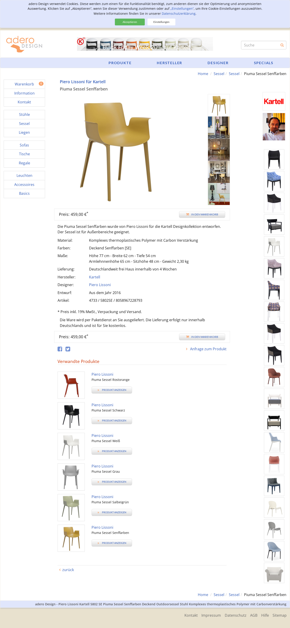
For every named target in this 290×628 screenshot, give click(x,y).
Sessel (219, 73)
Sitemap (280, 614)
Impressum (208, 614)
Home (203, 73)
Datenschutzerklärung (179, 13)
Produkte (120, 63)
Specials (263, 63)
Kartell (94, 276)
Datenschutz (233, 614)
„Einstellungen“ (182, 8)
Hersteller (169, 63)
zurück (68, 569)
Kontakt (187, 614)
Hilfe (264, 614)
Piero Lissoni (100, 284)
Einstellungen (161, 22)
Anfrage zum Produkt (208, 348)
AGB (252, 614)
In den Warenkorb (202, 214)
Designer (218, 63)
